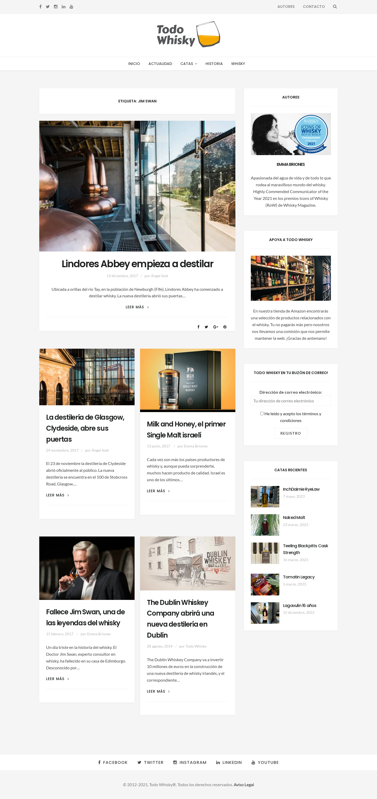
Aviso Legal (244, 784)
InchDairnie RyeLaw (301, 489)
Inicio (134, 63)
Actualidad (160, 63)
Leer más (137, 307)
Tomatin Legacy (298, 577)
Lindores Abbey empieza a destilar (137, 264)
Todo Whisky (196, 646)
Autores (286, 6)
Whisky (238, 63)
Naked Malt (294, 518)
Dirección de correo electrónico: (290, 392)
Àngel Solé (159, 275)
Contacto (314, 6)
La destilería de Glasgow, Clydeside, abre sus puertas (85, 428)
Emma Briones (196, 446)
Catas (186, 63)
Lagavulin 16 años (299, 606)
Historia (214, 63)
